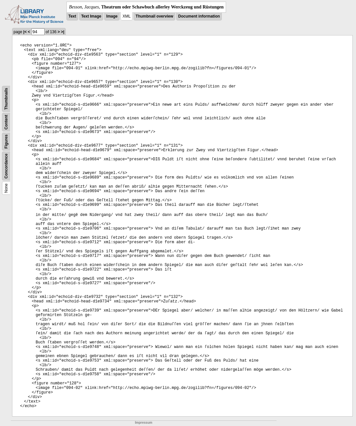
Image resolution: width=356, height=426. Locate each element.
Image (112, 16)
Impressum (143, 422)
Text (72, 16)
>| (62, 32)
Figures (6, 142)
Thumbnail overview (154, 16)
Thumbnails (6, 99)
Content (6, 122)
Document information (199, 16)
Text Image (91, 16)
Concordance (6, 166)
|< (25, 32)
